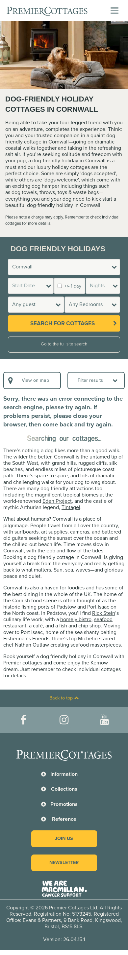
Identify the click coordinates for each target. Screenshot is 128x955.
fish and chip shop (80, 625)
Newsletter (64, 862)
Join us (64, 838)
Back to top (64, 698)
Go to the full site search (64, 344)
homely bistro (75, 619)
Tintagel (71, 507)
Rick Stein (103, 613)
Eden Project (57, 501)
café (38, 625)
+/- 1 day (69, 286)
